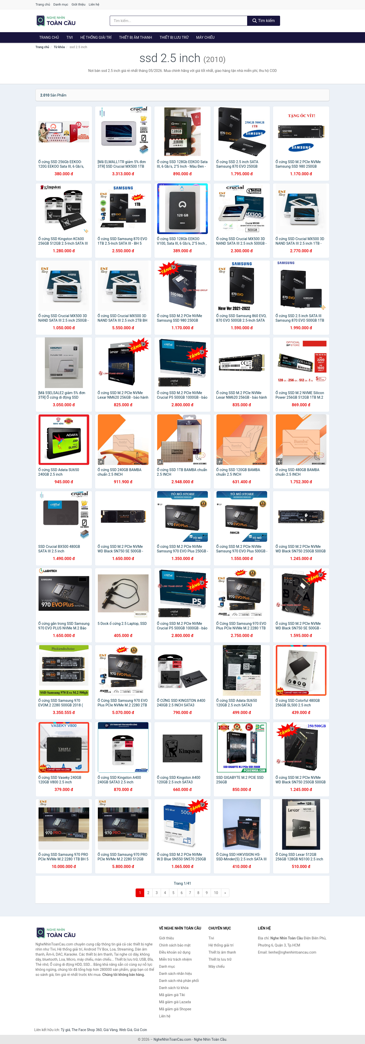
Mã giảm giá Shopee (175, 1009)
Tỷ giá (65, 1030)
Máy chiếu (205, 37)
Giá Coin (140, 1030)
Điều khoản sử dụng (175, 952)
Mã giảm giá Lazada (175, 1002)
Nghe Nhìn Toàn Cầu (210, 1039)
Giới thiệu (78, 4)
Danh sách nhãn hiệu (175, 974)
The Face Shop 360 (86, 1030)
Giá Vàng (110, 1030)
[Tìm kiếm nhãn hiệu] (179, 21)
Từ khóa (59, 47)
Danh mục (60, 4)
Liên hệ (94, 4)
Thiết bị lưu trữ (174, 37)
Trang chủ (42, 4)
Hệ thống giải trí (96, 37)
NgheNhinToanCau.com (172, 1039)
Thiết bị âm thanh (135, 37)
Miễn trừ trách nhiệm (175, 959)
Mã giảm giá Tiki (172, 995)
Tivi (69, 37)
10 (216, 893)
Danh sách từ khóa (174, 988)
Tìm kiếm (263, 20)
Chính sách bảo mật (175, 945)
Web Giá (125, 1030)
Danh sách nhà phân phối (179, 981)
